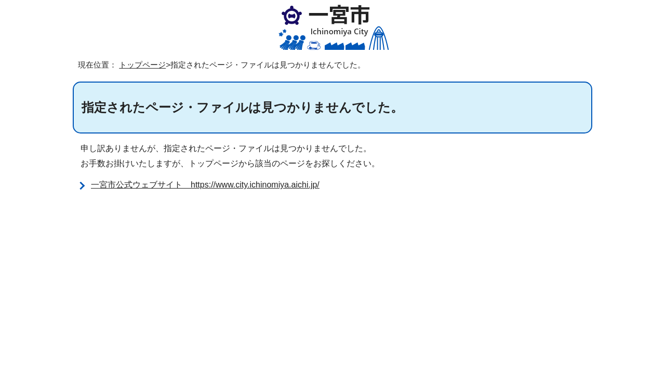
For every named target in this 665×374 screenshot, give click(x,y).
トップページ (142, 64)
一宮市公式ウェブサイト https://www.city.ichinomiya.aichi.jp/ (205, 184)
